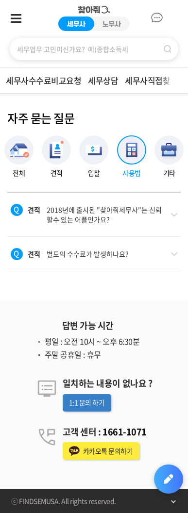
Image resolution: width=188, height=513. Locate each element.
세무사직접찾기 (151, 80)
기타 (169, 172)
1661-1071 (125, 431)
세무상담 (103, 80)
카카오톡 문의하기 (108, 451)
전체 (19, 172)
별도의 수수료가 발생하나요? (78, 254)
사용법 (131, 172)
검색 (167, 49)
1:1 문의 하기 (87, 402)
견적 (57, 172)
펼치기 (173, 501)
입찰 (94, 172)
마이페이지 (173, 17)
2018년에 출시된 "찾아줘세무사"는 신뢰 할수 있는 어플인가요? (95, 214)
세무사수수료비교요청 (43, 80)
